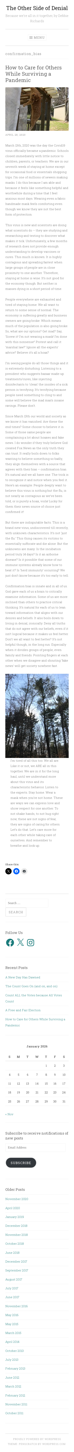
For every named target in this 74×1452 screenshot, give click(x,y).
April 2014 (12, 1342)
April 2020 (12, 1208)
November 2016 (16, 1306)
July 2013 (11, 1360)
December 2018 (16, 1226)
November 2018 (16, 1235)
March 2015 (13, 1333)
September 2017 (16, 1270)
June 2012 (12, 1377)
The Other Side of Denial (37, 8)
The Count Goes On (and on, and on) (31, 986)
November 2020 (16, 1199)
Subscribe (21, 1163)
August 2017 (13, 1279)
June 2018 (12, 1253)
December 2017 (16, 1261)
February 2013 (15, 1368)
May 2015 (11, 1324)
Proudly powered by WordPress (37, 1439)
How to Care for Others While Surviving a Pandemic (33, 73)
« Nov (9, 1114)
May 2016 (12, 1315)
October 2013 (14, 1351)
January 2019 (14, 1217)
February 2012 (15, 1395)
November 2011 (16, 1404)
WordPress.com (54, 1444)
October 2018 (14, 1243)
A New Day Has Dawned (22, 977)
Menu (39, 37)
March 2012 (13, 1386)
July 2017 (11, 1288)
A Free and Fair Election (23, 1010)
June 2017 (12, 1297)
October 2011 (14, 1413)
